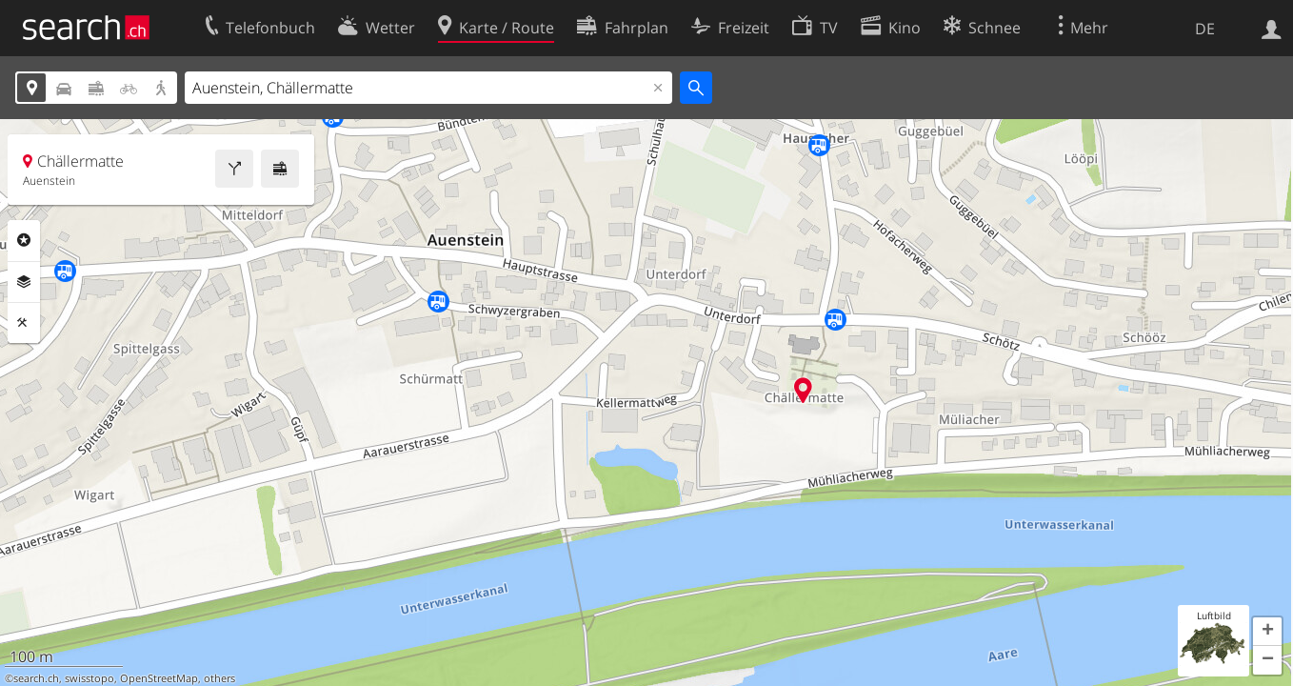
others (219, 678)
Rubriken (24, 240)
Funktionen (24, 323)
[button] (1267, 631)
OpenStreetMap (159, 678)
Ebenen (24, 282)
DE (1205, 28)
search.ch (36, 678)
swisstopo (89, 678)
